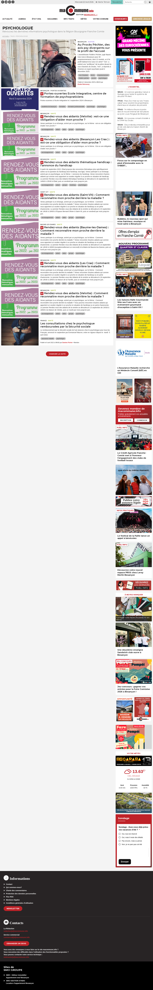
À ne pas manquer (134, 595)
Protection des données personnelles (21, 894)
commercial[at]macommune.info (17, 937)
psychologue (103, 78)
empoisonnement (103, 75)
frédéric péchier (84, 78)
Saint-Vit (44, 192)
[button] (145, 2)
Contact (9, 884)
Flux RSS (9, 897)
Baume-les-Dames (48, 224)
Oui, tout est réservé (129, 834)
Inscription (125, 420)
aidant (58, 129)
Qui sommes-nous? (14, 887)
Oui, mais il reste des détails (132, 837)
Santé (53, 113)
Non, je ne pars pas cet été (132, 844)
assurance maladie (48, 338)
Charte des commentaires (16, 890)
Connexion (142, 420)
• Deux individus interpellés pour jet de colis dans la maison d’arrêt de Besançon (133, 127)
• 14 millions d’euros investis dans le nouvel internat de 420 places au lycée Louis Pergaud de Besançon (133, 111)
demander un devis (16, 943)
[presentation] (117, 608)
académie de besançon (49, 106)
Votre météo (133, 753)
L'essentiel (133, 87)
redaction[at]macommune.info (16, 931)
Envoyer (125, 861)
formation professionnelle (76, 106)
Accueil (5, 36)
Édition (79, 15)
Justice (91, 42)
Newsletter (13, 908)
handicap (73, 185)
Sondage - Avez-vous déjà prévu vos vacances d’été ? (133, 828)
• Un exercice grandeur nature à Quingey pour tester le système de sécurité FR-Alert (133, 94)
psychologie (91, 106)
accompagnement (47, 129)
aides (64, 129)
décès (93, 75)
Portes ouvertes (58, 91)
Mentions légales (13, 900)
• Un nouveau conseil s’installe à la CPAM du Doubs (133, 119)
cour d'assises (83, 75)
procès (94, 78)
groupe (71, 129)
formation (62, 106)
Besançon (82, 42)
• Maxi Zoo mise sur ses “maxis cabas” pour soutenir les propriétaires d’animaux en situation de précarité (133, 103)
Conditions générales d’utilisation (19, 903)
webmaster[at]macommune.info (16, 957)
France (43, 320)
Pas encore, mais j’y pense (132, 841)
